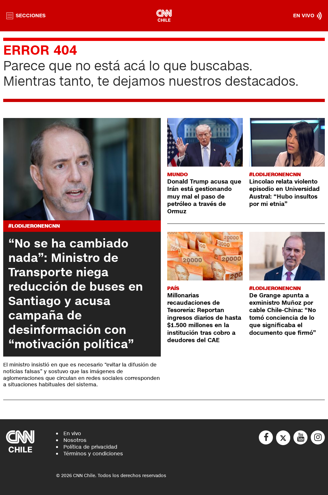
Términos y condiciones (93, 453)
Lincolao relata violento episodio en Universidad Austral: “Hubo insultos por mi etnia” (284, 192)
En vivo (72, 433)
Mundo (177, 174)
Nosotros (74, 440)
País (173, 288)
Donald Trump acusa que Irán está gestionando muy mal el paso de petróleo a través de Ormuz (204, 196)
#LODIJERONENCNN (34, 226)
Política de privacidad (90, 447)
